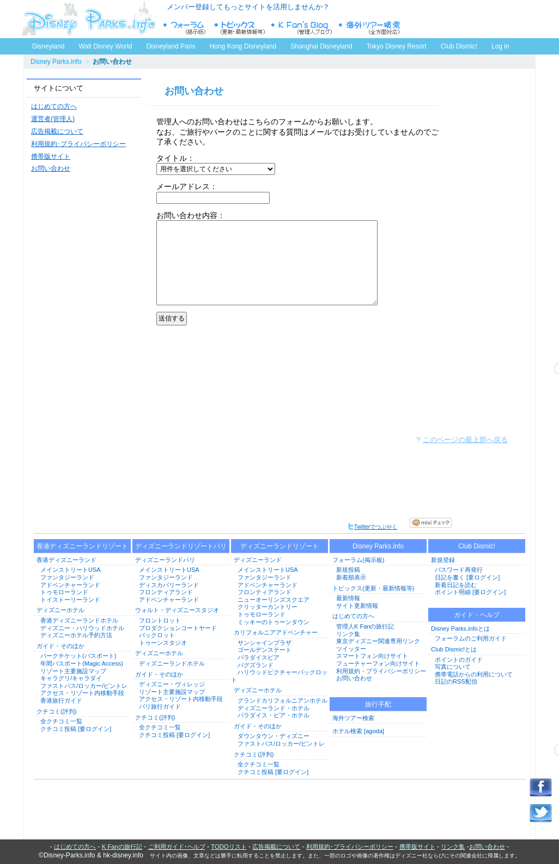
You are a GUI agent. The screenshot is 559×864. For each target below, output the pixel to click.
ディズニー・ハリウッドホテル (82, 628)
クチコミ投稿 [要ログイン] (75, 729)
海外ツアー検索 (353, 718)
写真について (453, 666)
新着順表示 (351, 577)
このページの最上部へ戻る (465, 440)
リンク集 (348, 634)
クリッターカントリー (267, 606)
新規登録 (443, 560)
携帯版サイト (50, 156)
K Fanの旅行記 (122, 846)
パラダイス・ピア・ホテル (273, 715)
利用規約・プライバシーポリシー (381, 671)
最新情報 (348, 598)
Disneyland (48, 46)
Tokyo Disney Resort (397, 46)
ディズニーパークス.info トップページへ (89, 19)
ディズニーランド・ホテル (273, 708)
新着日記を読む (456, 585)
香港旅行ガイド (61, 700)
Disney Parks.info (56, 61)
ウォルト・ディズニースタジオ (177, 610)
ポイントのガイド (459, 659)
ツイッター (351, 648)
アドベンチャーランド (70, 585)
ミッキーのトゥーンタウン (273, 622)
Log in (500, 46)
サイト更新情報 (357, 605)
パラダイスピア (259, 657)
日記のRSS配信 (456, 681)
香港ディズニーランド (66, 560)
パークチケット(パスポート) (78, 655)
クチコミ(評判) (56, 711)
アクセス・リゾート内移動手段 (82, 693)
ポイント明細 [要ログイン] (470, 592)
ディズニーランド (258, 560)
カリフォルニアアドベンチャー (276, 632)
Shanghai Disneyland (321, 46)
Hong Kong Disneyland (242, 46)
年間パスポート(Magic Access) (81, 663)
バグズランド (256, 665)
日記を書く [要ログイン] (467, 577)
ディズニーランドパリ (165, 560)
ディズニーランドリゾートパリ (181, 546)
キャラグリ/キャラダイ (71, 678)
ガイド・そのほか (60, 646)
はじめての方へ (54, 106)
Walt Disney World (104, 44)
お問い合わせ (50, 168)
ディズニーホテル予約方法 (76, 635)
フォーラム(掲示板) (358, 560)
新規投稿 (348, 569)
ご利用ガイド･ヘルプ (176, 846)
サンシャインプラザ (264, 642)
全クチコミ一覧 (61, 721)
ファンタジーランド (67, 577)
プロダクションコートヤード (178, 628)
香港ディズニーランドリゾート (82, 546)
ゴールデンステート (264, 650)
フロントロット (160, 620)
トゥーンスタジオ (163, 642)
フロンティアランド (166, 592)
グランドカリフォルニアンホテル (282, 700)
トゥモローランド (64, 592)
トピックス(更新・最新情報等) (373, 588)
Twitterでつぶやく (372, 527)
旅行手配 (378, 704)
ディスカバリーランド (169, 585)
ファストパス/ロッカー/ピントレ (83, 685)
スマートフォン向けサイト (372, 655)
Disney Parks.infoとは (460, 628)
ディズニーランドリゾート (279, 546)
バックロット (157, 635)
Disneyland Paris (170, 46)
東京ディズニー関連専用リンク (378, 641)
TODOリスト (228, 846)
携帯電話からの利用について (474, 674)
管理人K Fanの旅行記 (365, 626)
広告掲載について (57, 131)
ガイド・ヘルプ (477, 615)
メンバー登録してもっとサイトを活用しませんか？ (248, 7)
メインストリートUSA (70, 569)
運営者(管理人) (53, 119)
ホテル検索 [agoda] (358, 731)
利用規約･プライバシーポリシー (78, 144)
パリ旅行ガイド (160, 706)
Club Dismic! (459, 46)
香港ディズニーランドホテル (79, 620)
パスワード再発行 (459, 569)
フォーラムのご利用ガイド (471, 638)
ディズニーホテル (60, 610)
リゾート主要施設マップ (73, 671)
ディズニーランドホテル (172, 663)
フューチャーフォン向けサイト (378, 663)
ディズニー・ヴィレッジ (172, 684)
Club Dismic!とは (454, 649)
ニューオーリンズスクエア (273, 599)
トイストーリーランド (70, 599)
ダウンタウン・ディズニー (273, 736)
